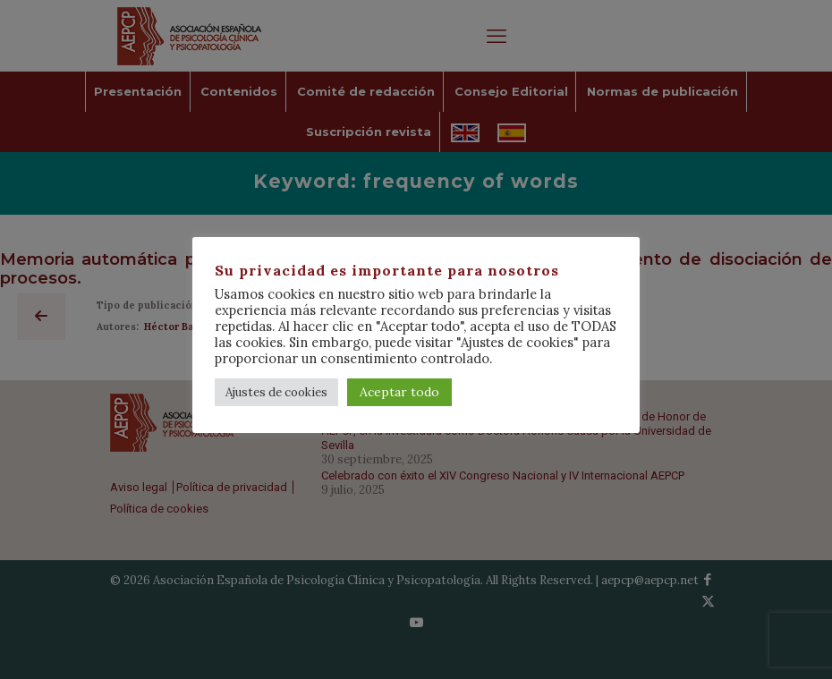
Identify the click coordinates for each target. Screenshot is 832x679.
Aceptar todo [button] (399, 392)
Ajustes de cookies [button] (276, 392)
